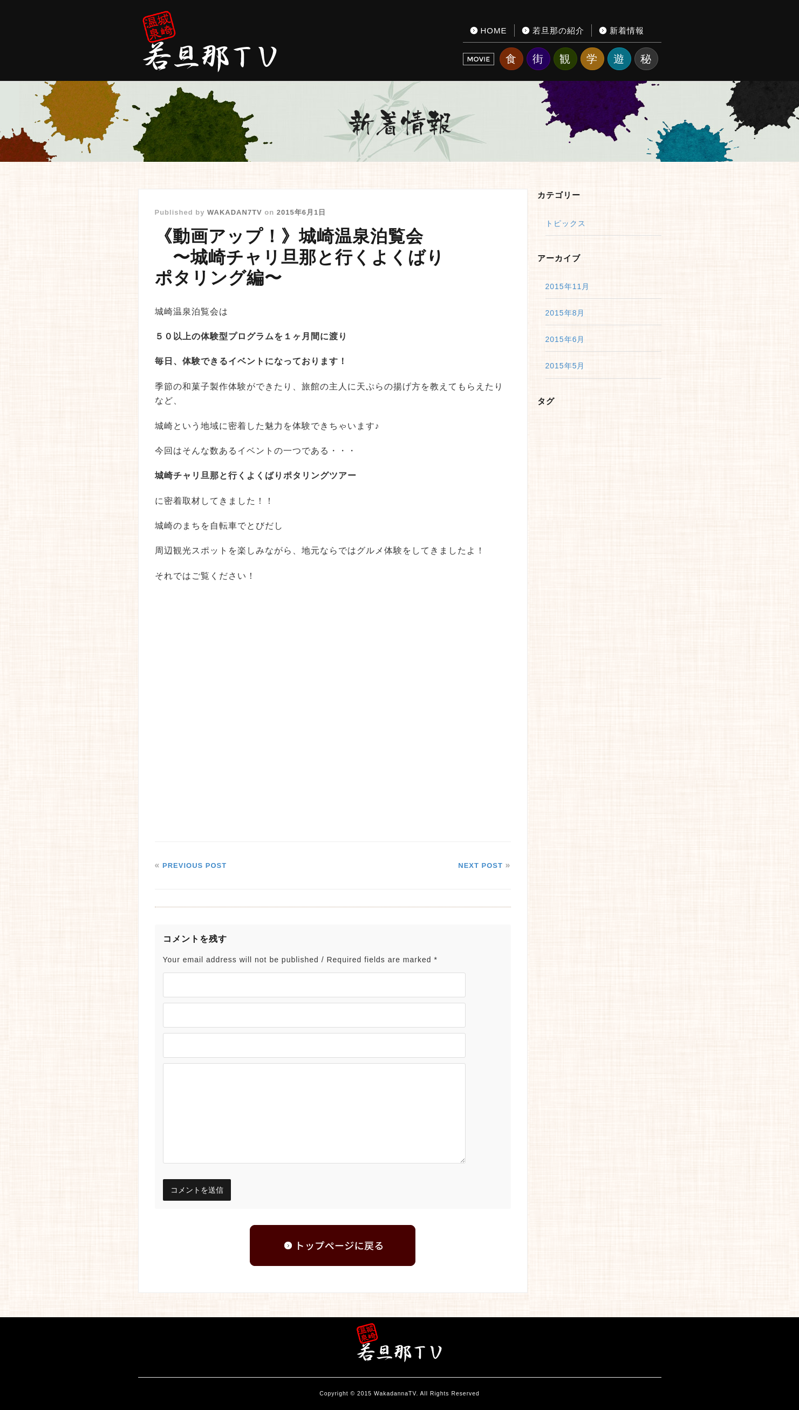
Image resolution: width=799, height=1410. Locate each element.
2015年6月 (565, 339)
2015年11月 (567, 286)
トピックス (565, 223)
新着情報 (627, 30)
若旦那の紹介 (558, 30)
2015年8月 (565, 313)
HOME (494, 30)
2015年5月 (565, 365)
